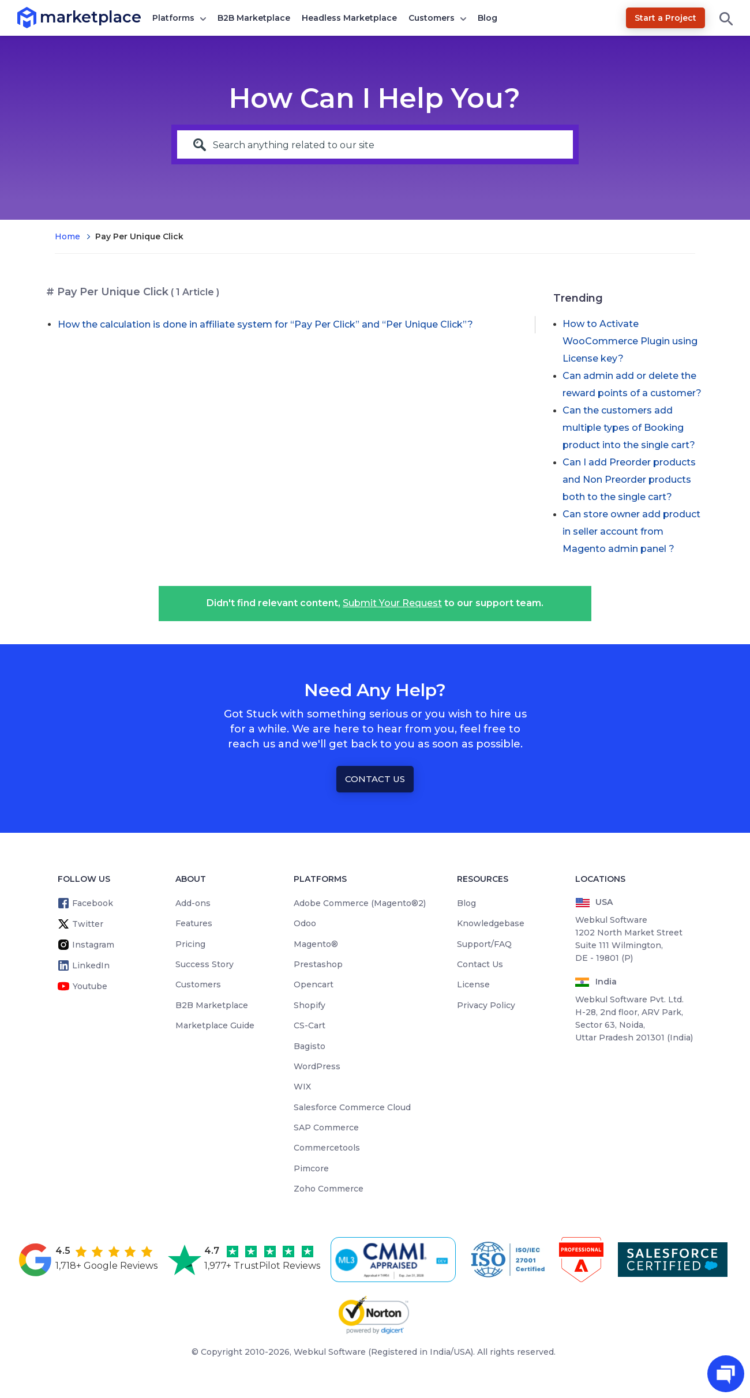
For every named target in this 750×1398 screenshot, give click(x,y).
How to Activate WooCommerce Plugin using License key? (629, 341)
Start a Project (665, 18)
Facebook (92, 903)
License (473, 984)
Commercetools (327, 1148)
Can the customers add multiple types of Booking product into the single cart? (628, 427)
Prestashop (318, 964)
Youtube (90, 986)
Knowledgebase (490, 923)
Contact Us (375, 778)
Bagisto (309, 1046)
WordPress (317, 1066)
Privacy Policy (486, 1005)
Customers (431, 18)
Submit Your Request (392, 602)
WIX (302, 1086)
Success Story (204, 964)
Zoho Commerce (328, 1188)
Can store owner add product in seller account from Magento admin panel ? (631, 531)
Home (67, 236)
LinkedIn (91, 965)
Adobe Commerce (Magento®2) (360, 903)
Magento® (316, 944)
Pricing (190, 944)
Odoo (305, 923)
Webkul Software (330, 1352)
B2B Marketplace (253, 18)
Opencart (313, 984)
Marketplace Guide (214, 1025)
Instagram (93, 944)
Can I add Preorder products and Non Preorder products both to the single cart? (629, 479)
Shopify (309, 1005)
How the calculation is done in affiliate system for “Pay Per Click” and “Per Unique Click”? (265, 324)
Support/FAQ (484, 944)
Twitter (87, 924)
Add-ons (193, 903)
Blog (487, 18)
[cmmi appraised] (395, 1259)
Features (193, 923)
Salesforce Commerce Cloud (352, 1107)
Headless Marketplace (349, 18)
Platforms (173, 18)
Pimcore (311, 1168)
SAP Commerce (326, 1127)
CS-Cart (309, 1025)
